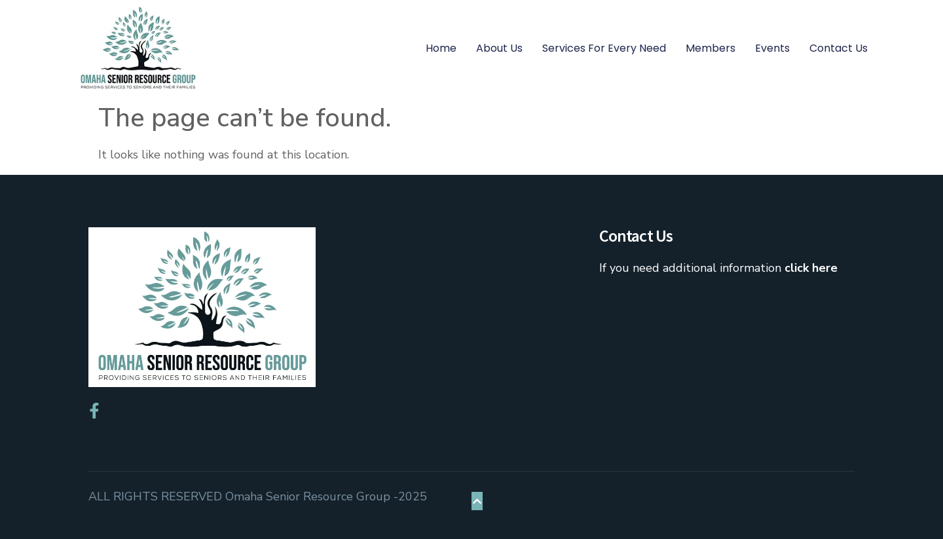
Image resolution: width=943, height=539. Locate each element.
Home (441, 48)
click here (811, 268)
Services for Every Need (604, 48)
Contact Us (838, 48)
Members (710, 48)
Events (772, 48)
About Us (499, 48)
